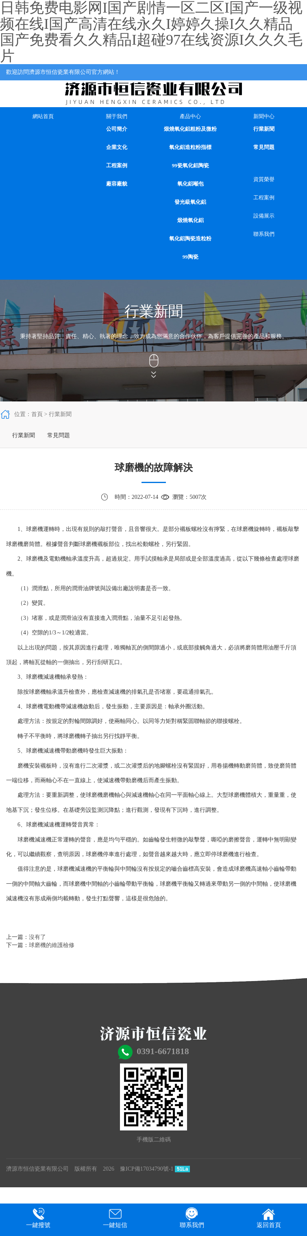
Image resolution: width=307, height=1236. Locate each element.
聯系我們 (263, 234)
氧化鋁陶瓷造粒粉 (190, 238)
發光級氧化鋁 (190, 202)
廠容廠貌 (116, 184)
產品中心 (190, 116)
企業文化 (116, 147)
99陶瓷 (190, 257)
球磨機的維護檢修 (51, 945)
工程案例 (116, 165)
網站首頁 (43, 116)
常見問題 (263, 147)
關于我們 (116, 116)
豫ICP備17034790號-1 (146, 1169)
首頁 (37, 414)
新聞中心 (263, 116)
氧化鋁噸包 (190, 184)
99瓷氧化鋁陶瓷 (190, 165)
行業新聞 (263, 129)
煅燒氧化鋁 (190, 220)
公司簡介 (116, 129)
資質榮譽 (263, 179)
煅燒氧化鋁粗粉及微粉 (190, 129)
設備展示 (263, 216)
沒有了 (37, 937)
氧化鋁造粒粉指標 (190, 147)
